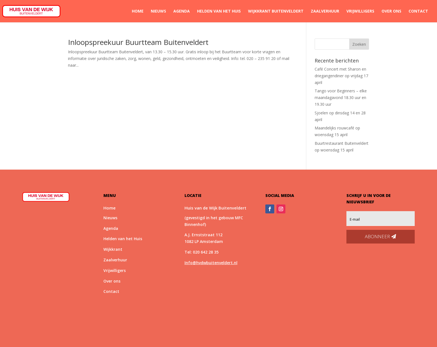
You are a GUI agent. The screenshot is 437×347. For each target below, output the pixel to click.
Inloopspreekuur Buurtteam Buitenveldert (138, 42)
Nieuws (158, 11)
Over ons (391, 11)
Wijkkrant (112, 249)
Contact (418, 11)
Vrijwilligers (360, 11)
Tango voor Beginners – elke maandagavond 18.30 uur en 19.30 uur (341, 97)
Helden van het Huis (219, 11)
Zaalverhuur (325, 11)
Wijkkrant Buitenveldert (276, 11)
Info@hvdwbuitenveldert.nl (210, 262)
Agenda (181, 11)
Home (138, 11)
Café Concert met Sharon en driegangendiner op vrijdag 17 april (341, 75)
